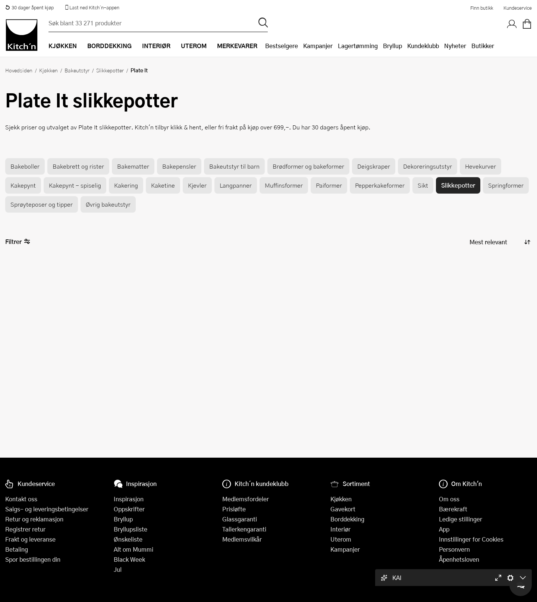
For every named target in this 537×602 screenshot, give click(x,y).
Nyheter (455, 45)
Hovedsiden (18, 70)
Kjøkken (48, 70)
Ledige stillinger (460, 519)
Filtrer (17, 242)
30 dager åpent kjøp (29, 7)
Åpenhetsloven (459, 559)
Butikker (482, 45)
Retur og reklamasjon (34, 519)
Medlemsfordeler (245, 499)
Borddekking (347, 519)
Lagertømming (358, 45)
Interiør (340, 529)
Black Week (129, 559)
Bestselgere (281, 45)
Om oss (449, 499)
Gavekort (342, 509)
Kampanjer (318, 45)
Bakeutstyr (77, 70)
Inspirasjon (129, 499)
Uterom (340, 539)
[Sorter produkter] (499, 241)
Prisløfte (234, 509)
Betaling (16, 549)
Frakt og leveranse (30, 539)
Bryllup (392, 45)
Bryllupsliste (130, 529)
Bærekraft (453, 509)
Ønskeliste (128, 539)
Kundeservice (517, 7)
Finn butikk (481, 7)
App (444, 529)
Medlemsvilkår (242, 539)
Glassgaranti (239, 519)
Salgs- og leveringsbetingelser (46, 509)
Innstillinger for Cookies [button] (471, 539)
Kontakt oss (21, 499)
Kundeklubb (423, 45)
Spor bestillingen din (32, 559)
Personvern (454, 549)
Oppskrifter (129, 509)
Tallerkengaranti (244, 529)
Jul (118, 569)
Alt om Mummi (133, 549)
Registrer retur (25, 529)
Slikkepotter (110, 70)
